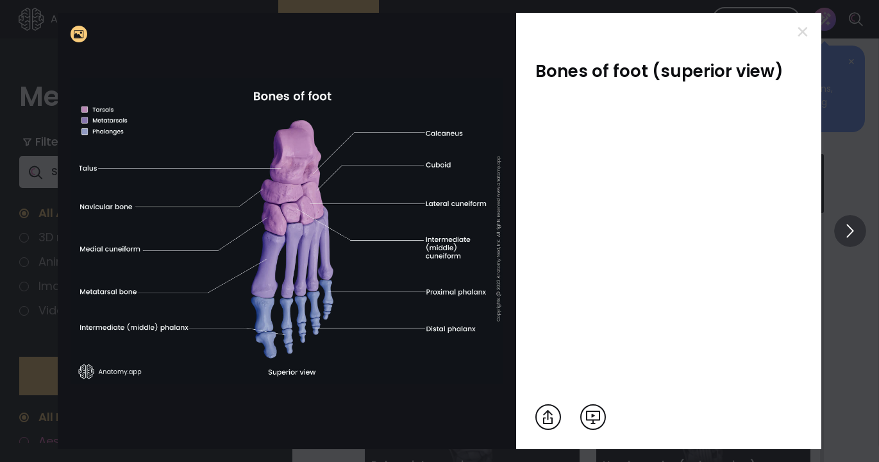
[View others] (850, 231)
